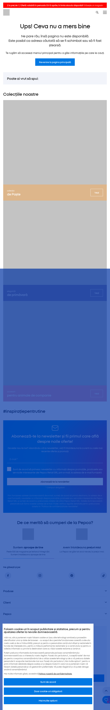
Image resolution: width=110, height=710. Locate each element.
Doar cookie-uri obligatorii (48, 691)
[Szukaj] (97, 12)
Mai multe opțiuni (48, 700)
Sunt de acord (48, 681)
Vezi (96, 192)
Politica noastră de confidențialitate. (55, 673)
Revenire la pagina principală (55, 62)
